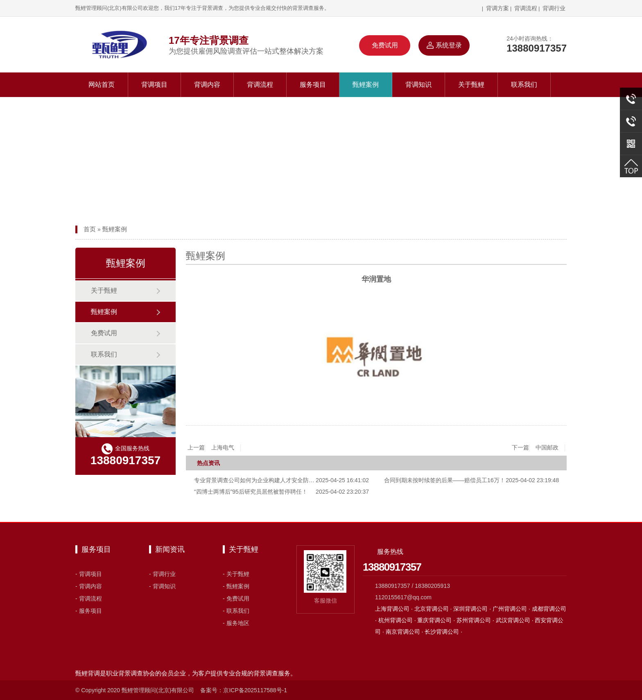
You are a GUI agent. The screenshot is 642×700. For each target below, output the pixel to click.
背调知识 (418, 84)
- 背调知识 (162, 586)
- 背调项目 (88, 574)
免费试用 (385, 45)
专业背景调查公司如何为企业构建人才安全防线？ (257, 480)
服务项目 (313, 84)
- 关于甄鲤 (236, 574)
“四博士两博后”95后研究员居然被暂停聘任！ (250, 491)
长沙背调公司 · (443, 631)
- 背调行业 (162, 574)
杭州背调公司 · (398, 620)
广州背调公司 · (512, 608)
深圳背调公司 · (473, 608)
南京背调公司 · (405, 631)
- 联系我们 (236, 610)
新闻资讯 (170, 549)
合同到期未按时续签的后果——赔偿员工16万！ (444, 480)
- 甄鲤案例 (236, 586)
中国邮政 (547, 447)
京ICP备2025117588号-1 (255, 690)
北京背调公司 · (434, 608)
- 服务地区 (236, 623)
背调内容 (207, 84)
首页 (90, 229)
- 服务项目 (88, 610)
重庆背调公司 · (437, 620)
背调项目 (154, 84)
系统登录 (444, 45)
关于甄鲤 (471, 84)
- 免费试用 (236, 598)
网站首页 (101, 84)
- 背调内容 (88, 586)
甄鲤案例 (366, 84)
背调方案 (496, 8)
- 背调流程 (88, 598)
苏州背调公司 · (476, 620)
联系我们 (524, 84)
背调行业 (554, 8)
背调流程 (525, 8)
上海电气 (222, 447)
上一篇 (214, 448)
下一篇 (538, 448)
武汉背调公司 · (515, 620)
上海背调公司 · (394, 608)
